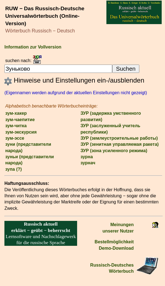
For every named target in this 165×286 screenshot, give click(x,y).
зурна (86, 156)
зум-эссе (14, 138)
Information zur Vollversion (32, 47)
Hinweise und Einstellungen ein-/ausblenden (74, 80)
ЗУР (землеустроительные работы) (119, 138)
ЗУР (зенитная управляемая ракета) (119, 144)
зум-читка (16, 125)
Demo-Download (116, 248)
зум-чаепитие (20, 119)
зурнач (87, 162)
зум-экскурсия (20, 132)
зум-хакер (16, 113)
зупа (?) (13, 169)
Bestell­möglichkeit (114, 241)
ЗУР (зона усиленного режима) (113, 150)
